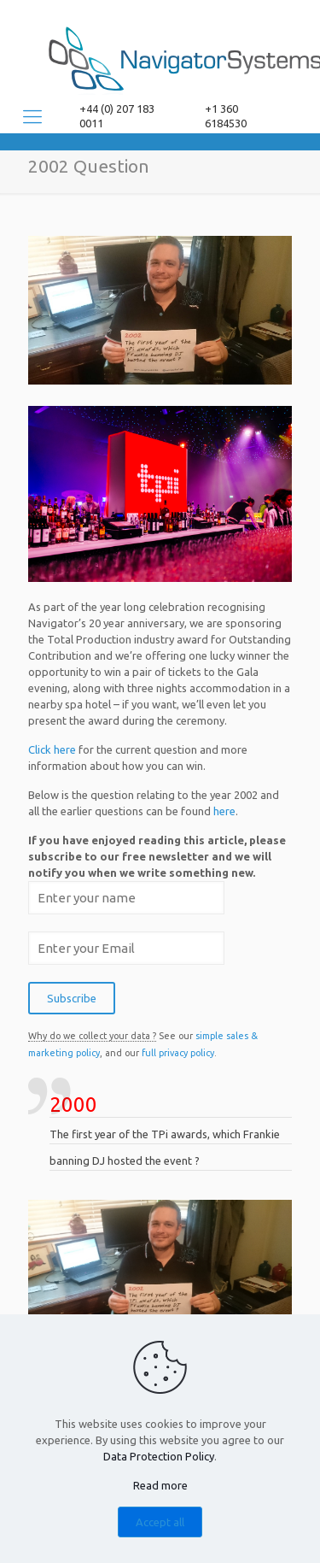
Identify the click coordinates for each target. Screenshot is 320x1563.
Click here (52, 749)
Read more (160, 1485)
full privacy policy (178, 1053)
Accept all (160, 1522)
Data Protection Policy (158, 1456)
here (224, 811)
